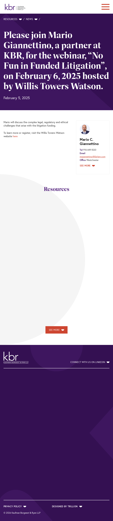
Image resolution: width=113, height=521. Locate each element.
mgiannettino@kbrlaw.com (92, 156)
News (31, 19)
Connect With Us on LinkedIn (89, 362)
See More (87, 165)
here (15, 136)
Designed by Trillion (67, 506)
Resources (13, 19)
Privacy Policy (15, 506)
